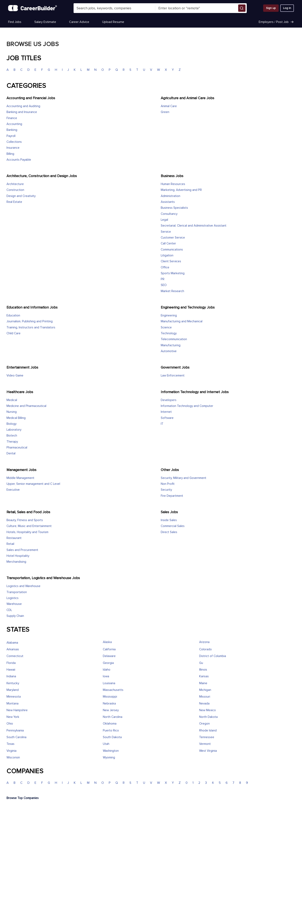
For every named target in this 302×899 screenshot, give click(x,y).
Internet (166, 412)
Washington (111, 751)
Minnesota (14, 697)
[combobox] (114, 8)
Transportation (17, 592)
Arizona (204, 642)
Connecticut (15, 656)
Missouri (204, 697)
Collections (14, 142)
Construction (15, 190)
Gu (201, 663)
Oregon (204, 724)
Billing (10, 154)
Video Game (15, 375)
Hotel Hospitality (18, 556)
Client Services (171, 261)
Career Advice (79, 22)
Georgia (108, 663)
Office (165, 267)
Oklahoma (109, 724)
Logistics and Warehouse (23, 586)
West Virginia (208, 751)
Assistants (168, 202)
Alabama (12, 643)
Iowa (106, 676)
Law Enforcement (173, 375)
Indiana (11, 676)
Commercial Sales (173, 526)
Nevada (204, 703)
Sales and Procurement (22, 550)
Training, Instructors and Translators (31, 327)
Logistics (12, 598)
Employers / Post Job (276, 22)
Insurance (13, 148)
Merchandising (16, 562)
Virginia (11, 751)
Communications (172, 250)
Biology (11, 424)
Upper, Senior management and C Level (33, 484)
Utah (106, 744)
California (109, 649)
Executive (13, 490)
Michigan (205, 690)
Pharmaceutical (17, 448)
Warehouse (14, 604)
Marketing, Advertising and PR (181, 190)
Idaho (106, 670)
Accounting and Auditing (23, 106)
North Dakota (208, 717)
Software (167, 418)
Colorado (205, 649)
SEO (164, 285)
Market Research (172, 291)
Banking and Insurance (22, 112)
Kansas (204, 676)
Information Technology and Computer (187, 406)
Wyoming (109, 757)
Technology (169, 333)
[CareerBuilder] (32, 8)
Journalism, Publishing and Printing (30, 321)
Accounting (14, 124)
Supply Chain (15, 616)
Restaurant (14, 538)
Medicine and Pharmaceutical (26, 406)
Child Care (14, 333)
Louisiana (109, 683)
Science (166, 327)
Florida (11, 663)
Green (165, 112)
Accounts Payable (19, 160)
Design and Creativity (21, 196)
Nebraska (109, 703)
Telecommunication (174, 339)
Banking (12, 130)
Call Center (168, 243)
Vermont (205, 744)
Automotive (169, 351)
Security (166, 490)
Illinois (203, 670)
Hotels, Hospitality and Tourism (27, 532)
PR (162, 279)
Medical (12, 400)
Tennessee (206, 737)
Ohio (10, 724)
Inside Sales (169, 520)
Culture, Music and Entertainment (29, 526)
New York (13, 717)
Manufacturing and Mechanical (181, 321)
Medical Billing (16, 418)
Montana (12, 703)
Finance (12, 118)
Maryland (13, 690)
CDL (9, 610)
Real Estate (14, 202)
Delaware (109, 656)
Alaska (107, 642)
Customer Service (173, 238)
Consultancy (169, 214)
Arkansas (13, 649)
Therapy (12, 442)
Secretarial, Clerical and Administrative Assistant (193, 226)
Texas (10, 744)
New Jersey (111, 710)
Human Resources (173, 184)
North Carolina (112, 717)
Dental (11, 453)
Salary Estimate (45, 22)
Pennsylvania (15, 730)
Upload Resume (113, 22)
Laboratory (14, 430)
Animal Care (169, 106)
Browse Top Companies (23, 798)
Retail (10, 544)
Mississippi (110, 697)
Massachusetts (113, 690)
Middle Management (20, 478)
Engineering (169, 315)
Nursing (12, 412)
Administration (170, 196)
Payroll (11, 136)
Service (166, 232)
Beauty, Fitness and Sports (25, 520)
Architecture (15, 184)
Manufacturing (170, 345)
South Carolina (16, 737)
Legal (164, 220)
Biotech (12, 436)
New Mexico (207, 710)
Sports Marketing (173, 273)
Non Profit (168, 484)
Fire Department (172, 496)
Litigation (167, 255)
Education (13, 315)
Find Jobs (14, 22)
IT (162, 424)
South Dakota (112, 737)
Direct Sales (169, 532)
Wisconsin (13, 757)
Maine (203, 683)
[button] (242, 8)
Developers (168, 400)
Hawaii (11, 670)
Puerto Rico (111, 730)
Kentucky (13, 683)
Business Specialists (174, 208)
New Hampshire (17, 710)
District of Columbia (212, 656)
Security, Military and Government (183, 478)
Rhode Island (208, 730)
